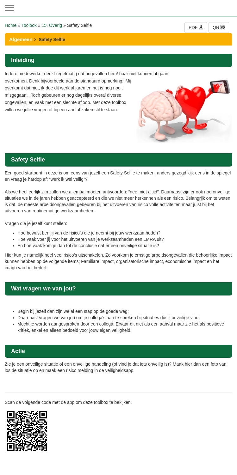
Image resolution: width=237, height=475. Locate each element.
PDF (196, 27)
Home (10, 25)
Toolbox (29, 25)
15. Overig (52, 25)
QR (219, 27)
